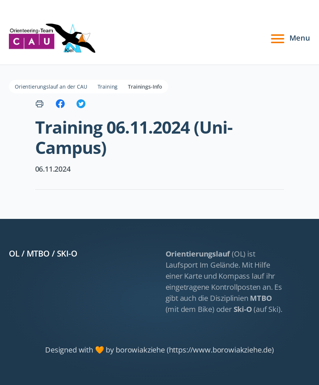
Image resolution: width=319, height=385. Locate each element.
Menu (289, 38)
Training (108, 86)
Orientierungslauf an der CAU (51, 86)
